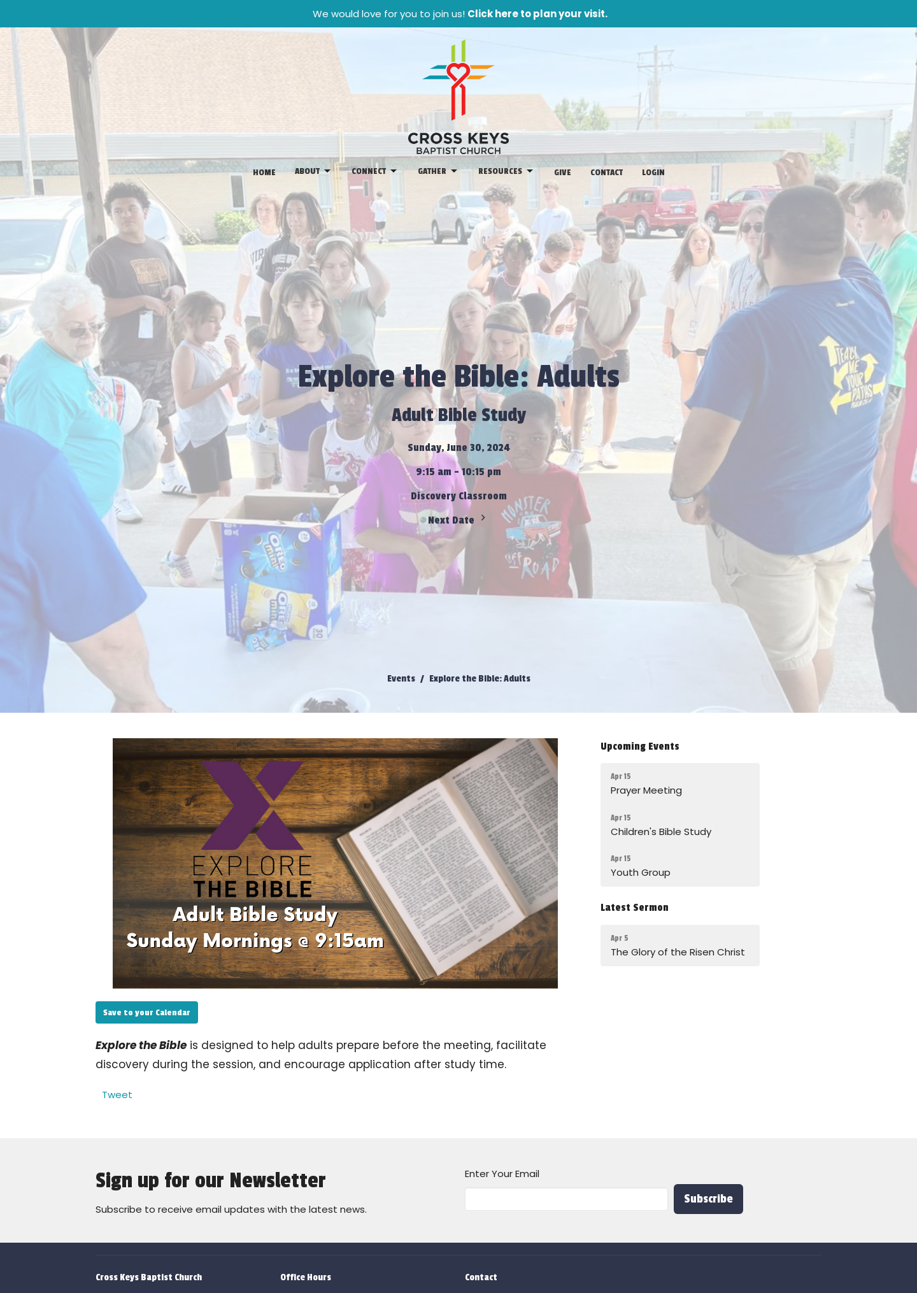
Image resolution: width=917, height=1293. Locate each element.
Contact (606, 172)
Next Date (458, 519)
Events (401, 678)
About (313, 171)
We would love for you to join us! (460, 13)
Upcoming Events (640, 746)
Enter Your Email (502, 1173)
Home (264, 172)
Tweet (117, 1094)
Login (653, 172)
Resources (506, 171)
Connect (375, 171)
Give (562, 172)
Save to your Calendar (146, 1012)
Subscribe (708, 1199)
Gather (438, 171)
